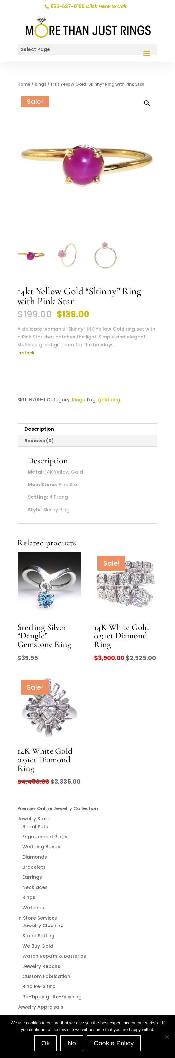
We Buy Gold (37, 946)
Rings (40, 84)
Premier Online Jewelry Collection (58, 808)
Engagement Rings (44, 836)
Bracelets (34, 867)
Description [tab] (39, 429)
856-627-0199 (88, 6)
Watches (33, 907)
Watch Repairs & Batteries (54, 956)
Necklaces (35, 887)
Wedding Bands (41, 846)
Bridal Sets (35, 826)
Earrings (32, 877)
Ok (45, 1043)
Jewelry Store (34, 818)
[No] (166, 1036)
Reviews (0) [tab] (39, 440)
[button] (147, 103)
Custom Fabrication (46, 976)
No (71, 1043)
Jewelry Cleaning (43, 925)
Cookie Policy (114, 1043)
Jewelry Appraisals (40, 1007)
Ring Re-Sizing (39, 986)
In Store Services (37, 918)
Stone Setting (38, 935)
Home (24, 84)
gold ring (109, 400)
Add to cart (43, 372)
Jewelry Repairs (41, 966)
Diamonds (34, 857)
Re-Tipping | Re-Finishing (52, 996)
